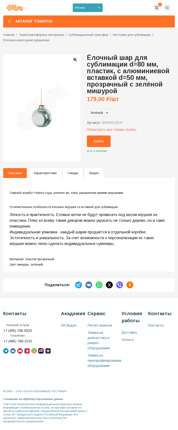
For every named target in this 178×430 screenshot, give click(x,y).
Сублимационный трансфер (88, 34)
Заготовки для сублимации (132, 34)
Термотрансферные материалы (41, 34)
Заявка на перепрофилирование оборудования (105, 361)
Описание (15, 173)
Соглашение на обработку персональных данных (33, 399)
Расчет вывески (100, 325)
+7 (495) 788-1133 (17, 341)
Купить (98, 141)
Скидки (73, 173)
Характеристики (44, 173)
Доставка (129, 332)
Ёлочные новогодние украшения (26, 40)
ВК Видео (69, 325)
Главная (9, 34)
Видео (94, 173)
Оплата (128, 340)
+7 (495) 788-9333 (17, 331)
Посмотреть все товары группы (111, 129)
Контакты (156, 325)
